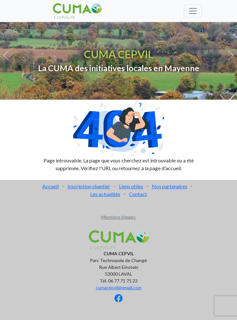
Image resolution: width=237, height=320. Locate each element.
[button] (6, 55)
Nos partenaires (169, 186)
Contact (138, 194)
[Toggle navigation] (193, 11)
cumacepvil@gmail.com (119, 287)
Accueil (50, 186)
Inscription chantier (88, 186)
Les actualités (105, 194)
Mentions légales (118, 217)
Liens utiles (131, 186)
